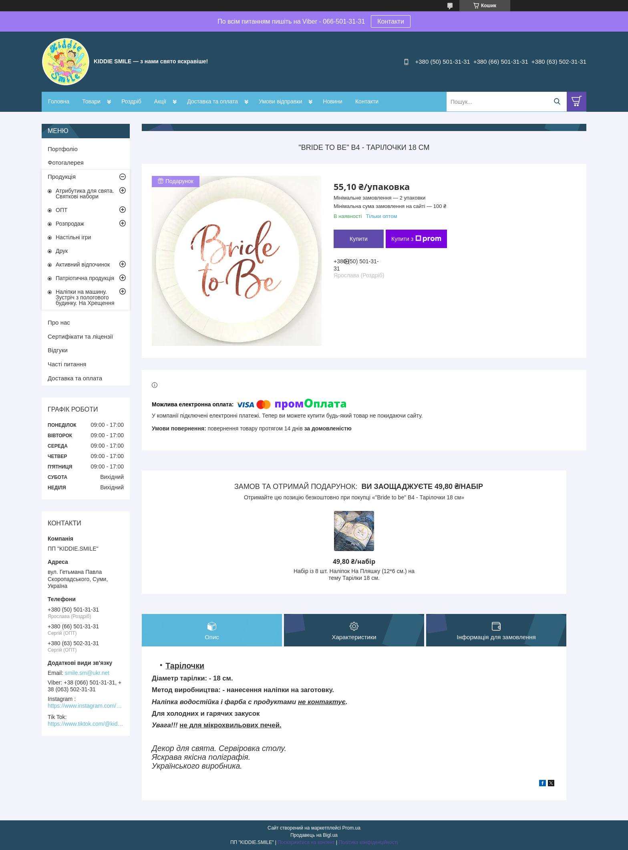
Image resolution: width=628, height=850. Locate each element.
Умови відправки (280, 101)
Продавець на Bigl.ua (314, 835)
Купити (359, 239)
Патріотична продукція (85, 278)
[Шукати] (557, 101)
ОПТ (62, 210)
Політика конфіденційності (368, 842)
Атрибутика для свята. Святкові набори (85, 194)
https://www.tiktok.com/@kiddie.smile (86, 724)
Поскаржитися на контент (306, 842)
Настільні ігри (73, 237)
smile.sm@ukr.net (87, 673)
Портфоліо (63, 148)
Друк (62, 251)
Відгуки (58, 350)
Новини (332, 101)
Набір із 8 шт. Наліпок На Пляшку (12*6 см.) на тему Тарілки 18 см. (354, 574)
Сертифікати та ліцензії (80, 336)
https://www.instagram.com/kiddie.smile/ (86, 706)
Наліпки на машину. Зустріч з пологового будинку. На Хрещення (85, 297)
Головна (58, 101)
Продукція (62, 176)
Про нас (59, 322)
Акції (160, 101)
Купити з (416, 238)
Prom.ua (351, 828)
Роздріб (131, 101)
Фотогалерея (66, 162)
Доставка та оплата (212, 101)
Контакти (390, 21)
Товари (91, 101)
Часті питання (67, 364)
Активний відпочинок (83, 264)
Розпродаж (70, 223)
